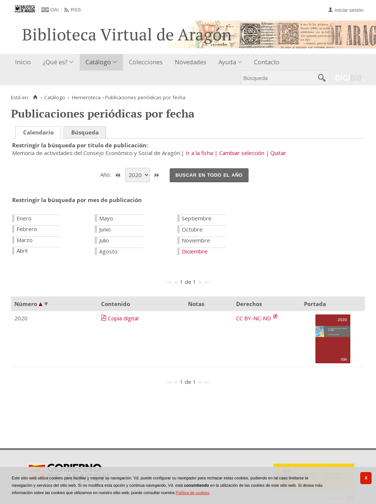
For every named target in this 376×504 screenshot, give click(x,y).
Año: (106, 174)
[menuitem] (24, 62)
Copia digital (123, 318)
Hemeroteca (86, 97)
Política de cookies (192, 492)
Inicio (23, 62)
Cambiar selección (241, 152)
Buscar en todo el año (209, 174)
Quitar (278, 152)
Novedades (190, 62)
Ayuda (227, 62)
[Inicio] (35, 97)
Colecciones (146, 62)
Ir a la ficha (199, 152)
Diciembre (194, 251)
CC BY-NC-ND (254, 318)
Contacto (266, 62)
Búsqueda (85, 132)
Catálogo (98, 62)
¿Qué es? (55, 62)
